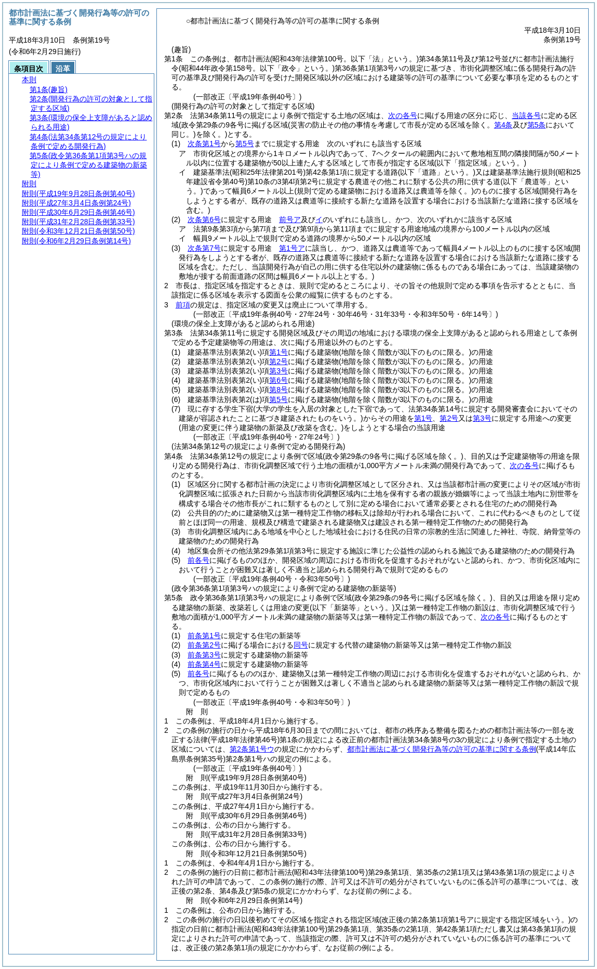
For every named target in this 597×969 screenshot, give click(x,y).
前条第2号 (204, 645)
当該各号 (526, 115)
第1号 (278, 352)
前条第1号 (204, 635)
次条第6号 (204, 219)
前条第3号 (204, 655)
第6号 (278, 380)
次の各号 (402, 115)
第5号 (244, 143)
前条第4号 (204, 664)
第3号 (278, 371)
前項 (183, 305)
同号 (301, 645)
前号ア (290, 219)
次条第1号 (204, 143)
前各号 (198, 560)
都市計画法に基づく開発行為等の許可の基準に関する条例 (441, 749)
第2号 (278, 361)
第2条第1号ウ (252, 749)
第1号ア (292, 248)
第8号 (278, 389)
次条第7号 (204, 248)
